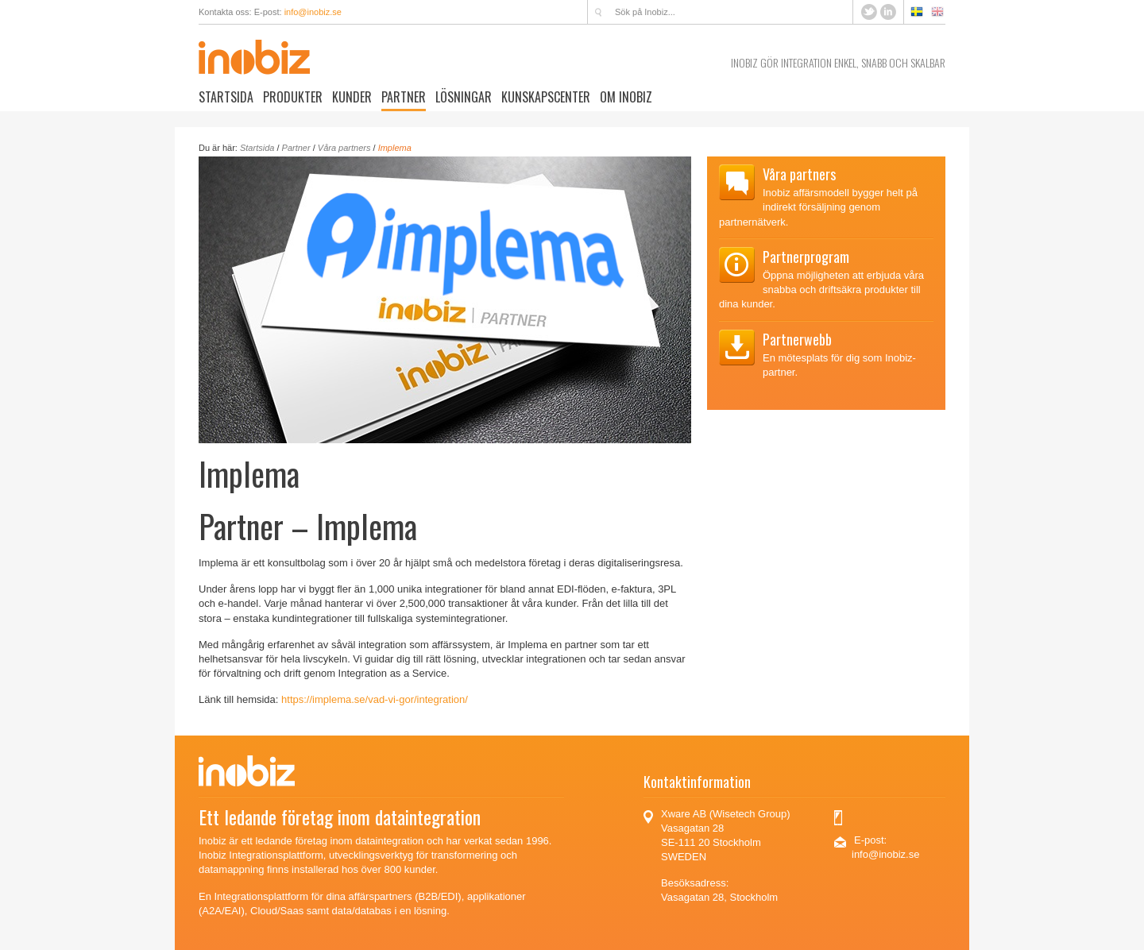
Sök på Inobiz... (598, 12)
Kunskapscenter (545, 96)
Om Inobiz (626, 96)
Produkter (293, 96)
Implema (395, 148)
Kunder (352, 96)
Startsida (226, 96)
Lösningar (463, 96)
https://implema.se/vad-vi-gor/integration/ (374, 699)
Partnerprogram (806, 256)
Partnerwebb (797, 339)
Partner (403, 96)
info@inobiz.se (313, 12)
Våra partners (344, 148)
